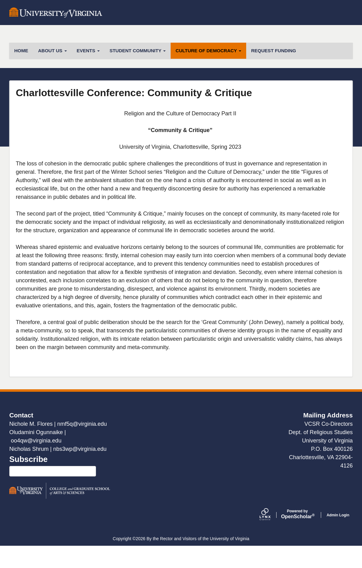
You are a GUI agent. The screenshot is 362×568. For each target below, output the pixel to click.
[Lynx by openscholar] (270, 537)
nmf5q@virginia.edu (82, 446)
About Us (52, 72)
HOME (21, 72)
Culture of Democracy (208, 72)
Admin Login (338, 537)
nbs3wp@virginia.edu (80, 471)
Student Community (138, 72)
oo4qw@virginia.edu (36, 462)
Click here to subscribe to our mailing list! (52, 493)
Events (88, 72)
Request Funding (273, 72)
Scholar (297, 536)
